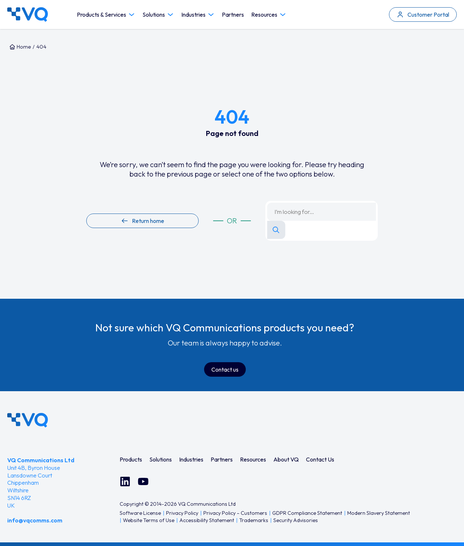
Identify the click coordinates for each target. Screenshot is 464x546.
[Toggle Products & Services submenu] (131, 14)
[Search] (276, 230)
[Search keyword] (321, 212)
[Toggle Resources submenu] (282, 14)
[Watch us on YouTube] (143, 481)
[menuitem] (131, 459)
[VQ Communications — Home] (27, 14)
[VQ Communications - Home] (27, 420)
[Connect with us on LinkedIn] (125, 481)
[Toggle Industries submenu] (211, 14)
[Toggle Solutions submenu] (170, 14)
